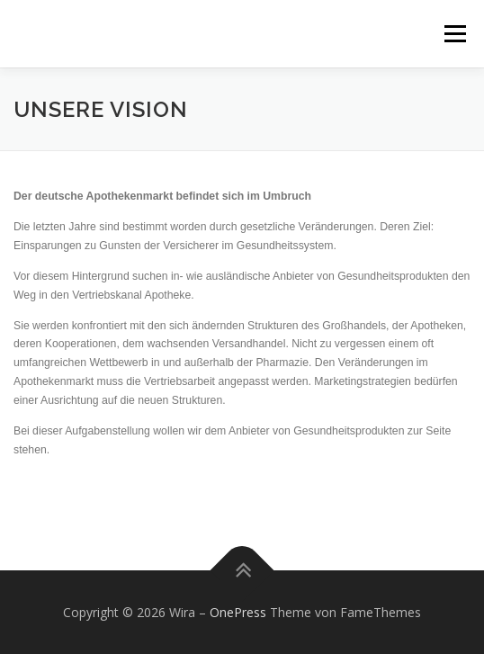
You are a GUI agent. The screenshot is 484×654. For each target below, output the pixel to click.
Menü (454, 33)
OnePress (238, 612)
